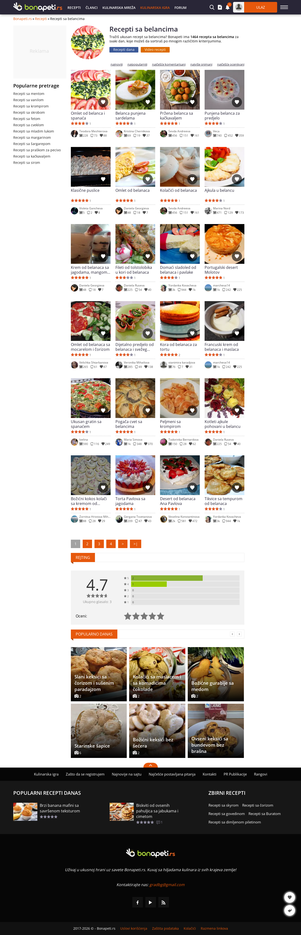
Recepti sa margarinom (32, 137)
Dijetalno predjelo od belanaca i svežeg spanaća (134, 347)
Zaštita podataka (165, 928)
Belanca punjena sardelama (130, 115)
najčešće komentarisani (169, 64)
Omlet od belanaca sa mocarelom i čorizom (90, 347)
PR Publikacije (235, 774)
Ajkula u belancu (219, 190)
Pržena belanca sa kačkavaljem (176, 115)
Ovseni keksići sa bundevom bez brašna (209, 745)
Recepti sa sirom (26, 162)
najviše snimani (201, 64)
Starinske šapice (92, 746)
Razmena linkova (214, 928)
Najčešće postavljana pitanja (172, 774)
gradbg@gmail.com (167, 884)
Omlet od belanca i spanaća (88, 115)
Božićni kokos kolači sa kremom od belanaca (89, 501)
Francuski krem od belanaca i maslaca (222, 347)
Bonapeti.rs (22, 19)
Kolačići (190, 928)
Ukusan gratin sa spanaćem (86, 424)
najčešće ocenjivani (230, 64)
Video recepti (155, 49)
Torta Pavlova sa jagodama (130, 501)
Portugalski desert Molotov (221, 270)
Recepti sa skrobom (29, 112)
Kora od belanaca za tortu (178, 347)
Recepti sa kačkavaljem (31, 156)
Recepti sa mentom (28, 93)
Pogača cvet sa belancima (128, 424)
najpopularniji (137, 64)
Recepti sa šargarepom (31, 143)
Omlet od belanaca (132, 190)
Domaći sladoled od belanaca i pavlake (178, 270)
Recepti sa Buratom (264, 813)
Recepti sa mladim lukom (33, 131)
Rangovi (260, 774)
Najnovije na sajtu (126, 774)
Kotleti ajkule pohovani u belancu (223, 424)
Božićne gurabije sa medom (212, 686)
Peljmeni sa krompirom (170, 424)
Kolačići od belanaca (178, 190)
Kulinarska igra (155, 7)
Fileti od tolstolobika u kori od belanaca (133, 270)
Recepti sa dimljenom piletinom (234, 822)
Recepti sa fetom (26, 118)
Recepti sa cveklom (28, 125)
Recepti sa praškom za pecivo (37, 150)
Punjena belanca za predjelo (222, 115)
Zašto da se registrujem (85, 774)
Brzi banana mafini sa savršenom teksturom (60, 808)
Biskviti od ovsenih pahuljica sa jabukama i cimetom (157, 811)
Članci (92, 7)
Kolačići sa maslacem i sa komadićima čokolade (157, 683)
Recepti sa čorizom (257, 805)
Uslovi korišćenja (133, 928)
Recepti (74, 7)
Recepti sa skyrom (223, 805)
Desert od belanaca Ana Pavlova (177, 501)
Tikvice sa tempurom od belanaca (223, 501)
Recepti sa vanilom (28, 100)
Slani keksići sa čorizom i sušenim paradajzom (94, 683)
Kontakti (209, 774)
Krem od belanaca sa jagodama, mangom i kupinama (90, 270)
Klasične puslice (85, 190)
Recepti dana (123, 49)
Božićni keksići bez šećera (153, 742)
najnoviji (117, 64)
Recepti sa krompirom (31, 106)
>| (136, 543)
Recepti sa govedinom (226, 813)
